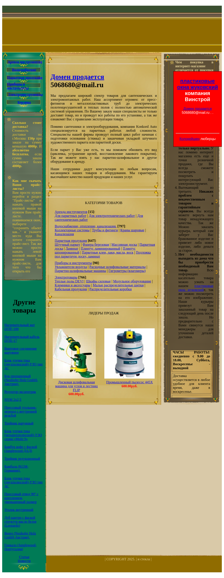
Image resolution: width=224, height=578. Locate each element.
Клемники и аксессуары (72, 285)
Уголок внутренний (18, 510)
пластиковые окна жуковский (197, 84)
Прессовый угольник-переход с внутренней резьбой (20, 411)
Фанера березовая (95, 244)
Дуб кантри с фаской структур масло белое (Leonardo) (20, 521)
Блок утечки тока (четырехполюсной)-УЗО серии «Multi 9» (23, 435)
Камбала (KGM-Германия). (16, 468)
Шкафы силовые (98, 281)
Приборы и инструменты (18, 86)
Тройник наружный (18, 423)
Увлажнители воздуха (71, 267)
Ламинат (71, 248)
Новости (24, 561)
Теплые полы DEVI (69, 281)
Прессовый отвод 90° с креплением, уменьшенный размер (21, 498)
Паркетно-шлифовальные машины (80, 271)
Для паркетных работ (70, 216)
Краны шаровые (132, 230)
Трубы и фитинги (105, 230)
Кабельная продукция (71, 289)
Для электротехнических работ (112, 216)
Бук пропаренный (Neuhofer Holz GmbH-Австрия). (21, 380)
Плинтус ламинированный (100, 248)
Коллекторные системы (72, 230)
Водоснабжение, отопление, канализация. (86, 226)
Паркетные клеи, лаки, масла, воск (107, 252)
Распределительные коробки (110, 289)
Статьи (24, 557)
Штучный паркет (67, 244)
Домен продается (197, 109)
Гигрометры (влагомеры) (127, 271)
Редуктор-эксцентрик (20, 392)
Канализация (64, 234)
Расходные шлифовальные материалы (117, 267)
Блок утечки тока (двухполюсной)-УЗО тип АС (23, 364)
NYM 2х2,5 (12, 399)
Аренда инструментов (25, 62)
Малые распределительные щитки (118, 285)
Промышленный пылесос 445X (129, 382)
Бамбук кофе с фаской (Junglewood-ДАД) (20, 449)
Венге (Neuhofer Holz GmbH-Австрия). (20, 535)
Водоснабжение (24, 70)
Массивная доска (124, 244)
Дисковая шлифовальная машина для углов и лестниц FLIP (76, 386)
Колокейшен (189, 139)
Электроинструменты (25, 94)
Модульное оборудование (132, 281)
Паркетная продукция (24, 78)
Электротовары (66, 277)
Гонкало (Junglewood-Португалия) (20, 547)
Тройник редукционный (22, 458)
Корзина (24, 102)
